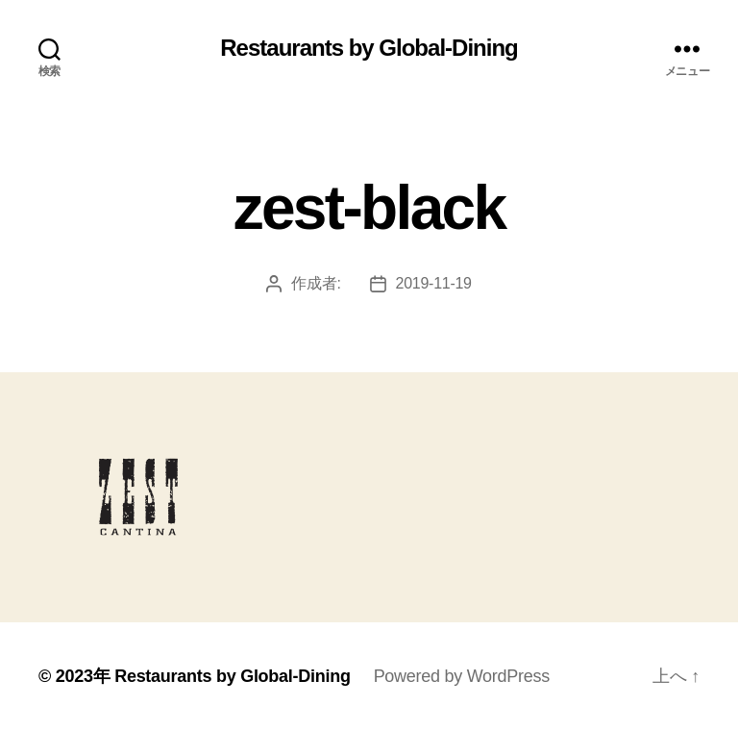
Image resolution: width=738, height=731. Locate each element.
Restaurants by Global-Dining (368, 48)
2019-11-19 (434, 283)
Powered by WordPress (462, 676)
